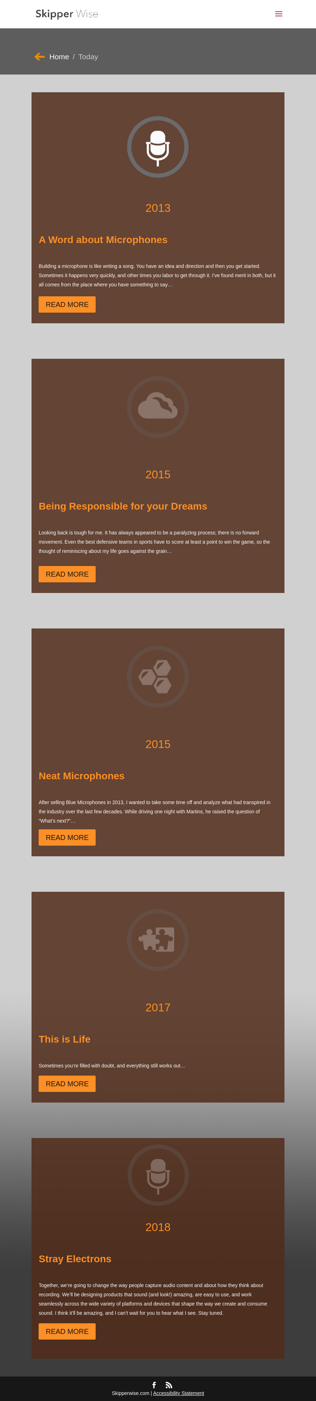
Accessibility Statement (178, 1393)
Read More (67, 304)
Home (59, 56)
